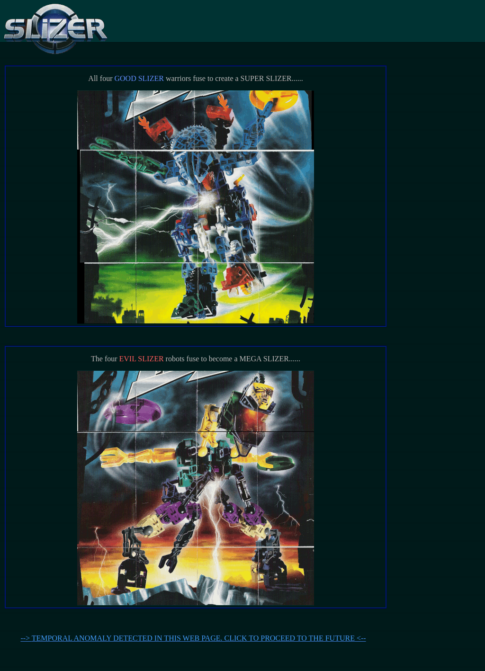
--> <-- (193, 638)
